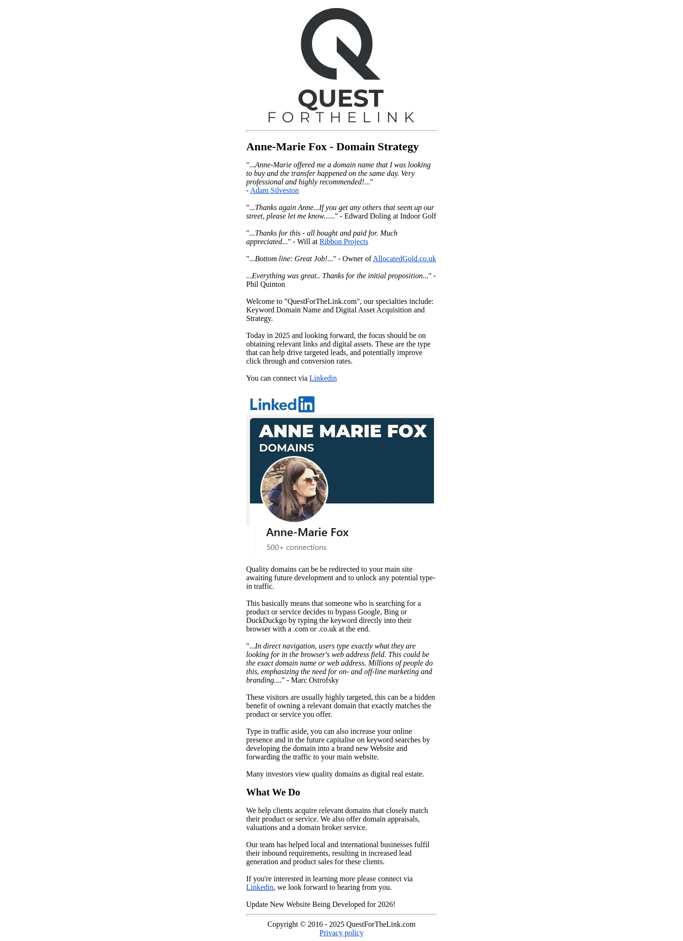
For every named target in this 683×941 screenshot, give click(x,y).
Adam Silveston (274, 190)
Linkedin (323, 378)
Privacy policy (342, 933)
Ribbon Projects (344, 242)
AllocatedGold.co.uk (404, 259)
